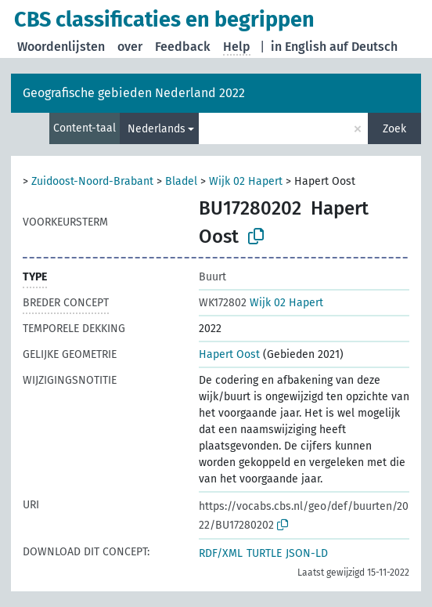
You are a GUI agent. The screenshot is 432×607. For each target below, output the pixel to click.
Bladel (181, 181)
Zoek (394, 128)
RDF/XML (221, 553)
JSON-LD (307, 553)
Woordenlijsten (61, 46)
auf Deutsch (363, 46)
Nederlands (156, 128)
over (129, 46)
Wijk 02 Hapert (246, 181)
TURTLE (264, 553)
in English (298, 46)
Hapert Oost (229, 354)
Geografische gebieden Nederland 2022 (134, 92)
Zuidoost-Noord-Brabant (92, 181)
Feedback (183, 46)
